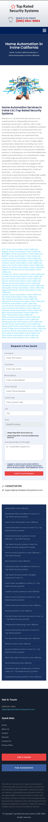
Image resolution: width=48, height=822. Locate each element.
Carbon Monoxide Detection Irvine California (23, 605)
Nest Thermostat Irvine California (17, 315)
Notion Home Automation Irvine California (21, 317)
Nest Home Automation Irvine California (20, 312)
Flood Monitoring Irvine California (18, 663)
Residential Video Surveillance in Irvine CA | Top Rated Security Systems (22, 515)
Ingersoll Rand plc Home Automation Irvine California (21, 291)
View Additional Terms (34, 467)
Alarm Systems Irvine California (17, 561)
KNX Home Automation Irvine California (20, 299)
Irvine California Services (27, 52)
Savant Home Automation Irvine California (21, 324)
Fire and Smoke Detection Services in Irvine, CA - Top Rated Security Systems (24, 617)
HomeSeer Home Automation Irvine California (23, 285)
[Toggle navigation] (44, 30)
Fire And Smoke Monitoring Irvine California (22, 638)
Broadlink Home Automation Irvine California (22, 253)
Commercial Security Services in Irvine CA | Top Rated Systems (22, 631)
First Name (9, 353)
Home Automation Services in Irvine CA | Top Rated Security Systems (23, 529)
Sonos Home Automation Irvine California (21, 333)
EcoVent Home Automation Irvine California (22, 276)
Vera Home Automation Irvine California (20, 335)
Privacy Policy (7, 745)
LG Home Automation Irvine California (19, 303)
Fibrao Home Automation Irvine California (21, 283)
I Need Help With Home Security (20, 433)
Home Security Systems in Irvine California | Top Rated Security (23, 554)
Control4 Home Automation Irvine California (22, 260)
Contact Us (6, 741)
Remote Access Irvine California (18, 643)
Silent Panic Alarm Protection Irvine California (23, 657)
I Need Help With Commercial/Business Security (23, 436)
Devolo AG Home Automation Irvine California (23, 267)
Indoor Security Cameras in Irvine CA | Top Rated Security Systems (22, 598)
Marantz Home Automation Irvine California (22, 310)
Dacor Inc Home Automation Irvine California (22, 265)
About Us (5, 729)
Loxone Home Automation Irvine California (21, 305)
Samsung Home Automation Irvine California (22, 321)
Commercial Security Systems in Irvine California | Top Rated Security (20, 537)
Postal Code (10, 398)
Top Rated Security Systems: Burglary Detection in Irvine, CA (20, 576)
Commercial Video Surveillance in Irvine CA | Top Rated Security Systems (22, 567)
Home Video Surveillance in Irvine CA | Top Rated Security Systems (22, 584)
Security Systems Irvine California (18, 610)
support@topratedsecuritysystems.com (24, 490)
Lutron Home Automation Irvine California (21, 308)
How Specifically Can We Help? (17, 442)
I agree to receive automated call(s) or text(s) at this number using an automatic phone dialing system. (25, 465)
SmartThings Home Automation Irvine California (24, 328)
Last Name (9, 364)
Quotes (5, 733)
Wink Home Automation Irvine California (20, 337)
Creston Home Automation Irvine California (22, 263)
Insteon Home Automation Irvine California (21, 294)
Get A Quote (24, 757)
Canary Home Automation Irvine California (21, 258)
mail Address (10, 375)
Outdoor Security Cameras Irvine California (22, 591)
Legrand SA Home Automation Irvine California (23, 301)
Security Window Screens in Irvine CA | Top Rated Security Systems (22, 650)
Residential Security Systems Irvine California (23, 676)
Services (5, 737)
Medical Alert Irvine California (16, 508)
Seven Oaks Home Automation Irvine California (23, 326)
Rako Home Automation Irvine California (20, 319)
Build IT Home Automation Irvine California (21, 256)
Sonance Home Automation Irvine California (22, 330)
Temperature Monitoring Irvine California (21, 624)
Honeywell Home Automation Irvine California (23, 287)
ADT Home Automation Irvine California (20, 249)
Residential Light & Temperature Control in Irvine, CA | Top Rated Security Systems (22, 669)
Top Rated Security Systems (24, 814)
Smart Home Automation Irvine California (21, 522)
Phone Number (11, 386)
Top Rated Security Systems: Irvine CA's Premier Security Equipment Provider (21, 545)
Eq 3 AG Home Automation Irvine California (21, 278)
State (7, 420)
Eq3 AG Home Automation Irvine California (21, 281)
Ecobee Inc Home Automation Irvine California (23, 274)
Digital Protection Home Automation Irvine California (21, 270)
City (6, 409)
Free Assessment (24, 767)
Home (11, 52)
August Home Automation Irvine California (21, 251)
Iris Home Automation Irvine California (19, 296)
